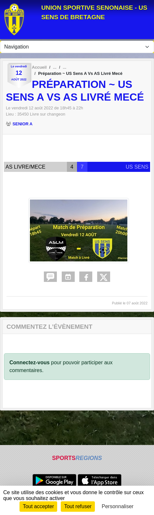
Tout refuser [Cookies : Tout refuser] (77, 506)
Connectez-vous (29, 362)
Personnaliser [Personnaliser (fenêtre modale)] (118, 506)
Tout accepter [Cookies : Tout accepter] (38, 506)
